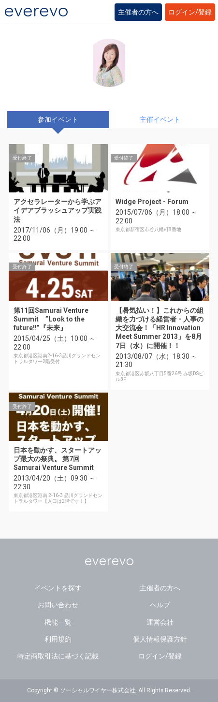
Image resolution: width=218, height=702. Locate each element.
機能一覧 (58, 622)
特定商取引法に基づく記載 (58, 656)
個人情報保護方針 (160, 639)
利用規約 (58, 639)
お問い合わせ (58, 605)
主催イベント (160, 119)
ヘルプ (160, 605)
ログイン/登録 (190, 12)
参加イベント (58, 119)
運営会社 (160, 622)
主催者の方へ (138, 12)
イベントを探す (58, 588)
